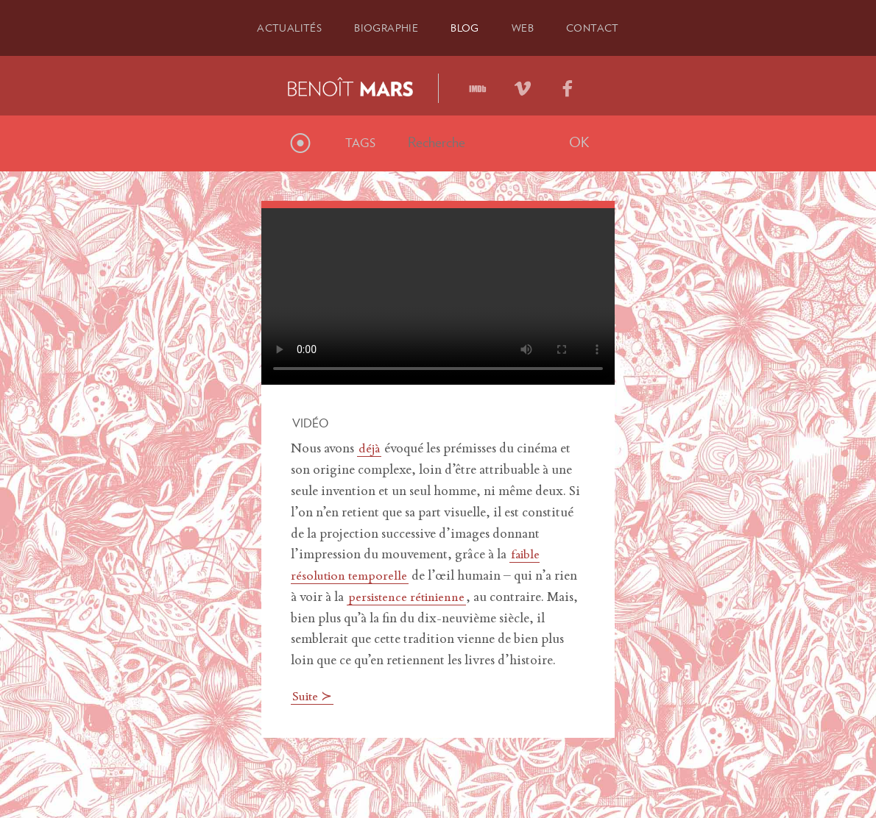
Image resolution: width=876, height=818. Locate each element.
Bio (383, 27)
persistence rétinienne (409, 595)
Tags (360, 141)
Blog (467, 27)
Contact (602, 27)
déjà (369, 448)
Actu (280, 27)
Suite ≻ (314, 696)
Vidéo (310, 421)
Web (527, 27)
